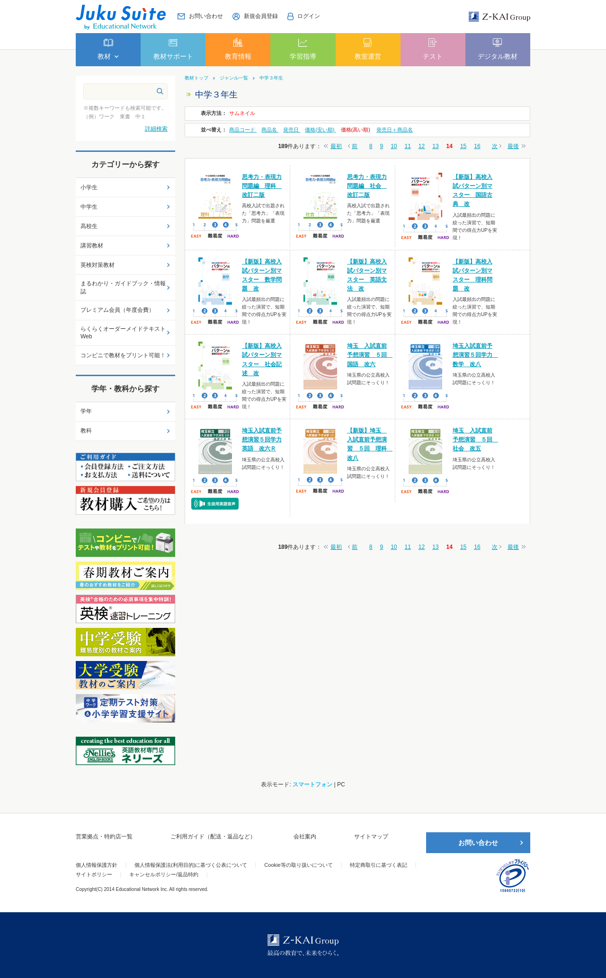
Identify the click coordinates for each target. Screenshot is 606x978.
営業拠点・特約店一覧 (104, 836)
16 (477, 146)
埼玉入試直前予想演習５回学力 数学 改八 (475, 355)
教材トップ (196, 78)
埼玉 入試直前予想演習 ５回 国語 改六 (369, 355)
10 (394, 146)
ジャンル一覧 (234, 78)
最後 (513, 146)
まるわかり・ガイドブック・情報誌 (123, 287)
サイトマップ (371, 836)
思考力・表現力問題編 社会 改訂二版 (367, 186)
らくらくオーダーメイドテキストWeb (123, 333)
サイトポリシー (94, 874)
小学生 (89, 187)
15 (463, 146)
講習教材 (91, 245)
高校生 (89, 226)
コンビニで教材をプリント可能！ (123, 355)
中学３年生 (271, 78)
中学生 (89, 206)
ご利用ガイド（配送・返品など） (213, 836)
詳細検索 (156, 128)
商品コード (243, 129)
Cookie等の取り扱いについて (298, 865)
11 (408, 146)
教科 (86, 430)
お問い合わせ (478, 842)
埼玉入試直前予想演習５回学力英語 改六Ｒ (262, 439)
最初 (336, 146)
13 (435, 146)
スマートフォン (312, 784)
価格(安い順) (320, 129)
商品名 (269, 129)
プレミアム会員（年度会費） (117, 310)
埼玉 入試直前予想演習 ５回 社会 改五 (475, 439)
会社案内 (305, 836)
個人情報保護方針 (96, 865)
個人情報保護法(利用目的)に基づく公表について (190, 865)
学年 (86, 411)
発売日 (291, 129)
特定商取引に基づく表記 (378, 865)
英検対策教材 (97, 265)
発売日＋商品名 (394, 129)
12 (422, 146)
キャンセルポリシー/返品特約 (163, 874)
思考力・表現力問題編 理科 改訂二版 (262, 186)
